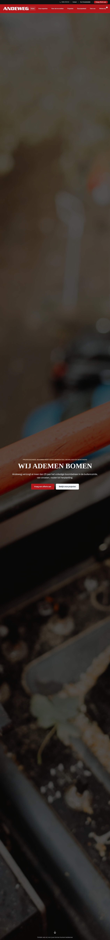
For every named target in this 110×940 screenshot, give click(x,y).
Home (32, 8)
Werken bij (103, 8)
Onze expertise (43, 8)
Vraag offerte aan (100, 2)
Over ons (92, 8)
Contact (75, 2)
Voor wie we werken (57, 8)
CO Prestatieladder (85, 2)
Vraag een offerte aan (42, 487)
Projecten (70, 8)
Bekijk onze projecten (67, 487)
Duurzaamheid (81, 8)
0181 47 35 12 (64, 2)
